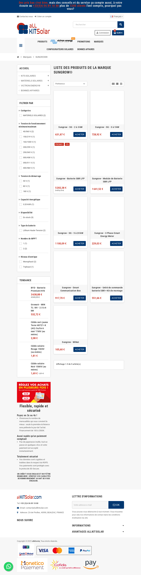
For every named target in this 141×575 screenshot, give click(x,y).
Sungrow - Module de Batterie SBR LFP (107, 180)
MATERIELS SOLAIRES (34, 115)
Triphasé (28, 266)
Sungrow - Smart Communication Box (70, 289)
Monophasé (30, 261)
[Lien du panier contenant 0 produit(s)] (118, 32)
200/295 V (29, 147)
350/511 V (29, 162)
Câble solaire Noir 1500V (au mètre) (38, 366)
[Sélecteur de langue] (116, 16)
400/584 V (29, 168)
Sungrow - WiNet (70, 342)
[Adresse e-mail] (90, 505)
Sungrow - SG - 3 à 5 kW (107, 127)
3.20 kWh (29, 204)
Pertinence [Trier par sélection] (60, 84)
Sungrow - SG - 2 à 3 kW (70, 127)
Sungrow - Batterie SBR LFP (70, 178)
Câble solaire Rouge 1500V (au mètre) (37, 349)
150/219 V (29, 136)
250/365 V (29, 152)
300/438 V (29, 157)
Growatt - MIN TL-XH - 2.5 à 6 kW (38, 307)
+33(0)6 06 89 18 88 (46, 6)
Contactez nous (25, 16)
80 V (26, 186)
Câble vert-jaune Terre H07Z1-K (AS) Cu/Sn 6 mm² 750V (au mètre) (39, 328)
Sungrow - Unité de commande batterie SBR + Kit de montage (107, 289)
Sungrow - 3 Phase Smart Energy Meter (107, 234)
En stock (28, 217)
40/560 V (28, 131)
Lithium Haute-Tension (34, 230)
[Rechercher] (98, 24)
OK (116, 504)
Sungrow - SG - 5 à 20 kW (70, 233)
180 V (27, 191)
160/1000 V (29, 141)
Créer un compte (43, 16)
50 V (26, 181)
